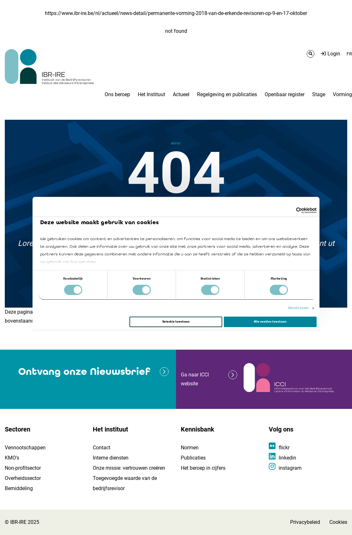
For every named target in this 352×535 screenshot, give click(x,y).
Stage (318, 94)
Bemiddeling (19, 488)
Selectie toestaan (175, 322)
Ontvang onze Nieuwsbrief (84, 371)
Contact (101, 448)
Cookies (338, 522)
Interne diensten (110, 458)
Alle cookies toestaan (270, 322)
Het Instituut (151, 94)
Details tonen (298, 308)
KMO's (12, 458)
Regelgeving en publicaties (227, 94)
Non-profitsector (23, 468)
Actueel (181, 94)
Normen (190, 448)
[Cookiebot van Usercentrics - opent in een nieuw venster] (289, 211)
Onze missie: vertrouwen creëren (129, 468)
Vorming (342, 94)
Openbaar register (284, 94)
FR (349, 53)
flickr (284, 448)
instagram (290, 468)
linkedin (287, 458)
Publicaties (193, 458)
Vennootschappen (25, 448)
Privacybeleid (305, 522)
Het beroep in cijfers (203, 468)
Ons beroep (117, 94)
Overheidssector (23, 478)
